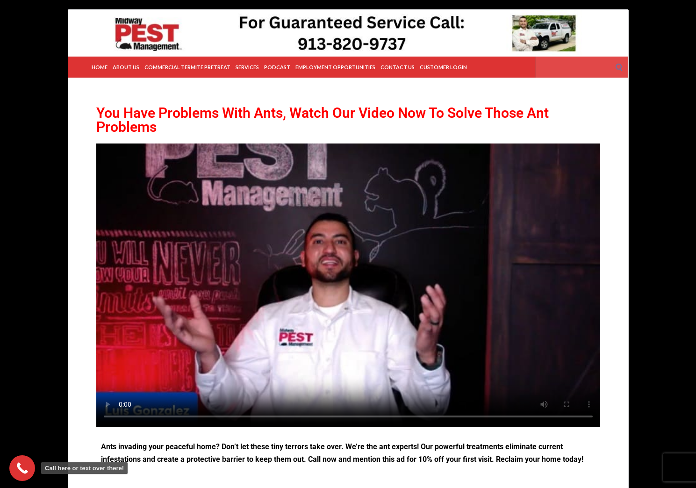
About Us (126, 67)
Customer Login (443, 67)
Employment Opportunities (335, 67)
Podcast (277, 67)
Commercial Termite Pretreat (187, 67)
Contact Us (397, 67)
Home (100, 67)
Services (247, 67)
